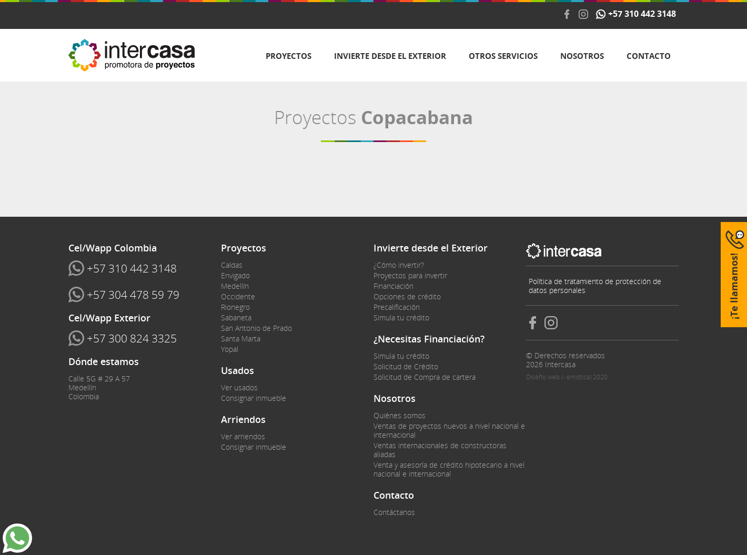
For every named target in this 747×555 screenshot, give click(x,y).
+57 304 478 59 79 (133, 294)
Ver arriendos (243, 436)
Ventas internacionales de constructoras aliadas (440, 450)
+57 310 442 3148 (642, 14)
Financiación (393, 285)
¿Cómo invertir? (399, 264)
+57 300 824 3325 (132, 338)
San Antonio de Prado (256, 328)
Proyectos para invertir (410, 275)
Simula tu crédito (401, 317)
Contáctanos (394, 512)
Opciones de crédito (407, 296)
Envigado (235, 275)
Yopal (229, 349)
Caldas (232, 264)
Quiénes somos (400, 415)
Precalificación (397, 306)
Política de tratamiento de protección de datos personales (595, 286)
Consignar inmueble (253, 397)
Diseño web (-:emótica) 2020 (567, 377)
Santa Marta (240, 338)
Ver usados (239, 387)
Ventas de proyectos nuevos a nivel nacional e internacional (449, 430)
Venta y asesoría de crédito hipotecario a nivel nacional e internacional (449, 469)
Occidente (238, 296)
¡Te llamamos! (734, 286)
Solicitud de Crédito (406, 366)
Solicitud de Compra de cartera (425, 376)
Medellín (235, 285)
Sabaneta (236, 317)
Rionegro (235, 306)
